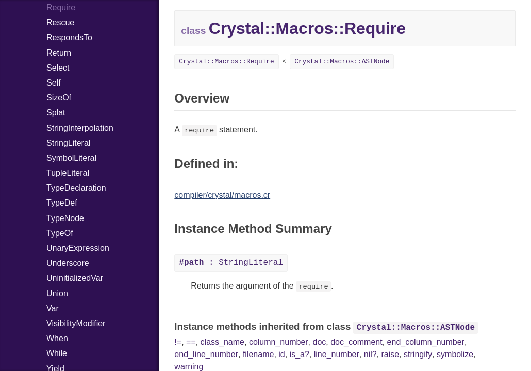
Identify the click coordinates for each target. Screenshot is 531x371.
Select (57, 67)
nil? (370, 354)
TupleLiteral (67, 172)
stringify (418, 354)
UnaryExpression (77, 248)
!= (177, 342)
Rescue (60, 22)
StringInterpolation (79, 128)
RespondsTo (69, 37)
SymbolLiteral (71, 158)
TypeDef (61, 202)
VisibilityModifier (75, 323)
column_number (278, 342)
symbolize (455, 354)
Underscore (67, 263)
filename (258, 354)
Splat (55, 112)
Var (52, 308)
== (191, 342)
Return (58, 52)
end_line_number (206, 354)
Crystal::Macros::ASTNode (341, 61)
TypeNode (65, 218)
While (56, 353)
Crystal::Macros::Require (226, 61)
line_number (336, 354)
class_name (222, 342)
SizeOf (58, 97)
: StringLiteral (231, 262)
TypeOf (59, 233)
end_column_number (425, 342)
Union (57, 293)
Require (60, 7)
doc (319, 342)
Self (53, 82)
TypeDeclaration (76, 187)
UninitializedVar (74, 278)
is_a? (299, 354)
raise (390, 354)
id (281, 354)
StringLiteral (68, 143)
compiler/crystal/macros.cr (222, 195)
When (57, 338)
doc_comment (356, 342)
